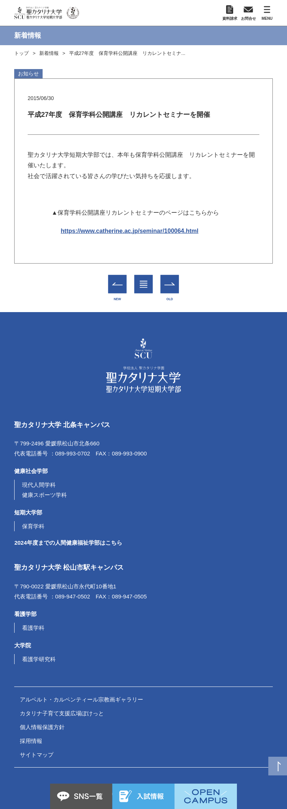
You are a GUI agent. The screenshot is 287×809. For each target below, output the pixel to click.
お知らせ (28, 74)
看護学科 (33, 628)
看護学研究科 (39, 659)
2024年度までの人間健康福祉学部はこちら (68, 542)
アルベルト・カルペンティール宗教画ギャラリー (81, 699)
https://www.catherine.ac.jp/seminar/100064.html (129, 231)
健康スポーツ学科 (44, 495)
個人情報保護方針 (42, 727)
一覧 (144, 278)
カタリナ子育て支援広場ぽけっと (62, 713)
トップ (21, 53)
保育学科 (33, 526)
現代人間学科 (39, 485)
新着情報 (49, 53)
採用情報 (31, 741)
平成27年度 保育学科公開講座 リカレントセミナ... (127, 53)
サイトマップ (36, 755)
